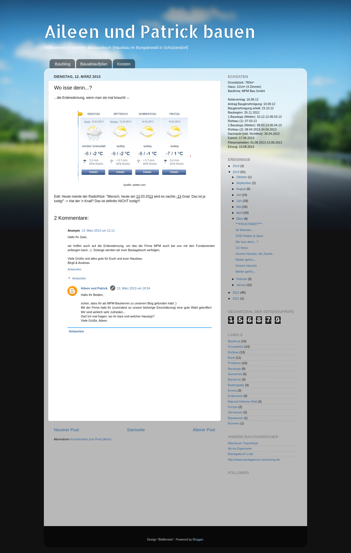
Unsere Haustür (246, 265)
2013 (236, 172)
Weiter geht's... (246, 259)
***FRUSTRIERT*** (249, 224)
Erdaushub (235, 396)
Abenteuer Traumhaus (243, 443)
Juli (239, 195)
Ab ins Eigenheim (240, 448)
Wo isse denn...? (247, 242)
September (244, 183)
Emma (232, 390)
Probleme (234, 363)
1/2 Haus (242, 247)
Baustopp (234, 368)
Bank (231, 357)
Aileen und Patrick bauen (149, 31)
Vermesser (235, 412)
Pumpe (232, 407)
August (241, 189)
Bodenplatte (236, 385)
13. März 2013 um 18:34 (133, 288)
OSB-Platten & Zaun (249, 236)
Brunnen (233, 423)
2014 (236, 166)
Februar (242, 279)
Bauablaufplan (94, 63)
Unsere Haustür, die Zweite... (255, 253)
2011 (236, 298)
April (239, 212)
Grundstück (235, 346)
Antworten (75, 269)
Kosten (123, 63)
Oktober (242, 177)
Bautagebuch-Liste (240, 454)
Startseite (136, 429)
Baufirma (234, 341)
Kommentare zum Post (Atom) (90, 439)
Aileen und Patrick (94, 288)
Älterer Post (204, 429)
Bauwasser (235, 418)
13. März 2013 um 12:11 (98, 230)
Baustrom (234, 379)
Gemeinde (235, 374)
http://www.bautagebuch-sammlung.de (254, 459)
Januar (241, 285)
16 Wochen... (244, 230)
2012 (236, 292)
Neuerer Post (66, 429)
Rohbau (233, 352)
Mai (239, 206)
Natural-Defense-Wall (242, 401)
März (240, 218)
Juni (239, 200)
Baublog (62, 63)
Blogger (198, 539)
